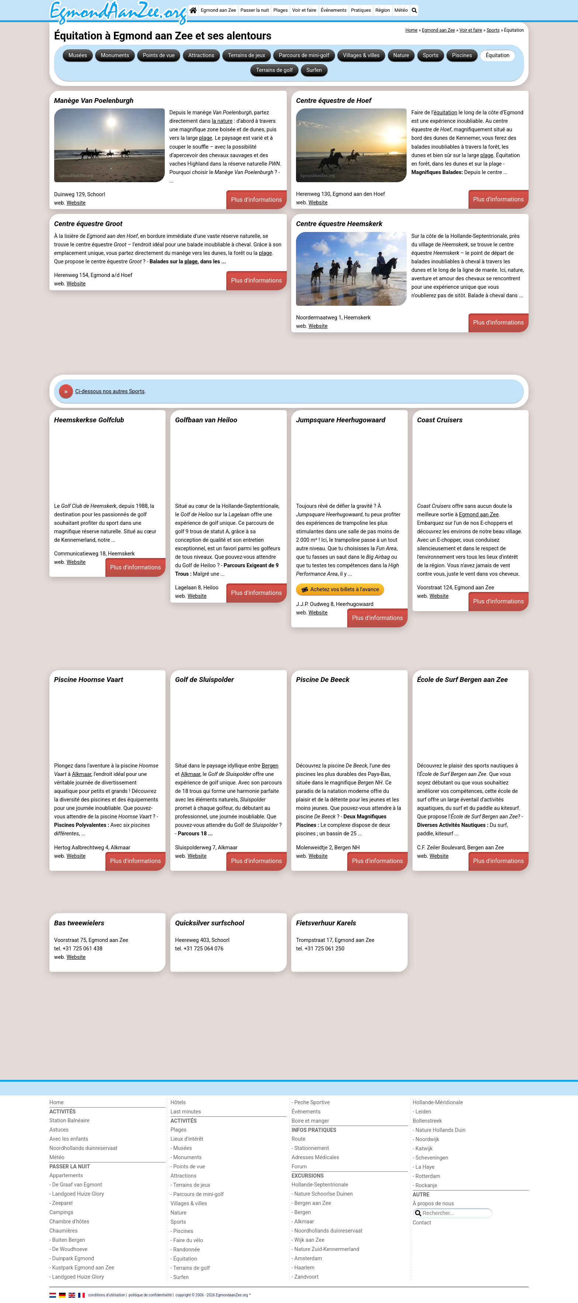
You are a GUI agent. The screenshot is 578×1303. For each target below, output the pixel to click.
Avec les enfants (68, 1139)
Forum (299, 1167)
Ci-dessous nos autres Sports (109, 391)
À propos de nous (433, 1203)
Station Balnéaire (69, 1120)
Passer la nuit (254, 10)
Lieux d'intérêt (187, 1139)
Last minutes (186, 1112)
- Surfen (180, 1277)
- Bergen (301, 1212)
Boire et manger (310, 1121)
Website (76, 203)
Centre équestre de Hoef (333, 100)
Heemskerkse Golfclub (89, 420)
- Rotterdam (427, 1176)
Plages (281, 10)
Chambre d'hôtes (69, 1222)
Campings (61, 1212)
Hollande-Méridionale (438, 1102)
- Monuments (186, 1157)
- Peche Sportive (311, 1102)
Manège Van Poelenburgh (93, 100)
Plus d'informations (256, 199)
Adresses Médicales (315, 1157)
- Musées (181, 1148)
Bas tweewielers (79, 923)
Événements (334, 10)
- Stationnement (310, 1148)
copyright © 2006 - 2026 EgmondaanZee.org (211, 1295)
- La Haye (424, 1167)
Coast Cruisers (440, 420)
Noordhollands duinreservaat (83, 1148)
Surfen (314, 70)
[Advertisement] (270, 353)
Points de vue (159, 55)
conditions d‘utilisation (106, 1295)
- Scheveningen (431, 1158)
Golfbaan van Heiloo (206, 420)
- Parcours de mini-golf (197, 1194)
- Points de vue (188, 1167)
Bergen (270, 766)
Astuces (59, 1130)
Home (56, 1102)
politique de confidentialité (150, 1295)
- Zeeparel (61, 1203)
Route (298, 1139)
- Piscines (182, 1231)
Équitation (498, 55)
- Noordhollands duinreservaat (327, 1231)
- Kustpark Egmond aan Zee (81, 1268)
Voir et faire (304, 10)
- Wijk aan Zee (308, 1240)
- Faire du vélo (187, 1240)
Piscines (462, 55)
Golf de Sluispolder (204, 679)
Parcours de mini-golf (304, 55)
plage (205, 138)
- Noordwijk (426, 1139)
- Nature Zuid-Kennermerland (325, 1249)
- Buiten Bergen (67, 1240)
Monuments (115, 55)
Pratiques (361, 10)
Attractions (201, 55)
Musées (78, 55)
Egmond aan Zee (218, 10)
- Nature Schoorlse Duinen (322, 1194)
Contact (422, 1223)
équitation (445, 113)
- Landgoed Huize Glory (76, 1194)
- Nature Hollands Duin (439, 1130)
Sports (430, 55)
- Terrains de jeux (190, 1185)
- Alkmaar (303, 1222)
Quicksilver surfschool (209, 923)
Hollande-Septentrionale (320, 1185)
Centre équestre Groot (88, 223)
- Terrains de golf (190, 1268)
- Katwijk (423, 1149)
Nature (401, 55)
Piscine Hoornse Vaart (88, 679)
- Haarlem (303, 1268)
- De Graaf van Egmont (75, 1185)
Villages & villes (361, 55)
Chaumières (63, 1231)
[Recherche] (414, 10)
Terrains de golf (274, 70)
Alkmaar (81, 774)
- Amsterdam (307, 1258)
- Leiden (422, 1112)
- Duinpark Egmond (71, 1258)
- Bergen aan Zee (311, 1203)
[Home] (193, 10)
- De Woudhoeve (68, 1249)
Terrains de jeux (246, 55)
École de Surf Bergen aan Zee (462, 679)
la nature (222, 121)
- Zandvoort (305, 1277)
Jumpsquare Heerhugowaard (340, 420)
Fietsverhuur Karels (326, 923)
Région (383, 10)
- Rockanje (425, 1185)
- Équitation (184, 1259)
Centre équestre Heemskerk (339, 223)
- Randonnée (185, 1250)
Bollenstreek (427, 1121)
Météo (401, 10)
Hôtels (178, 1102)
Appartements (66, 1175)
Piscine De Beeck (322, 679)
